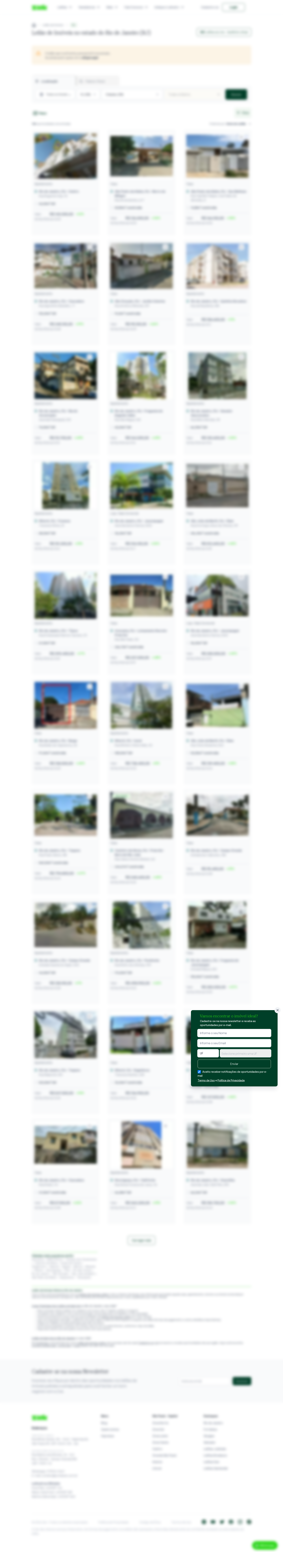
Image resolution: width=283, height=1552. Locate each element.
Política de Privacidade (231, 1080)
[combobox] (245, 1053)
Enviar (234, 1064)
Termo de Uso (206, 1080)
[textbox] (245, 1053)
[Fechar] (278, 1010)
